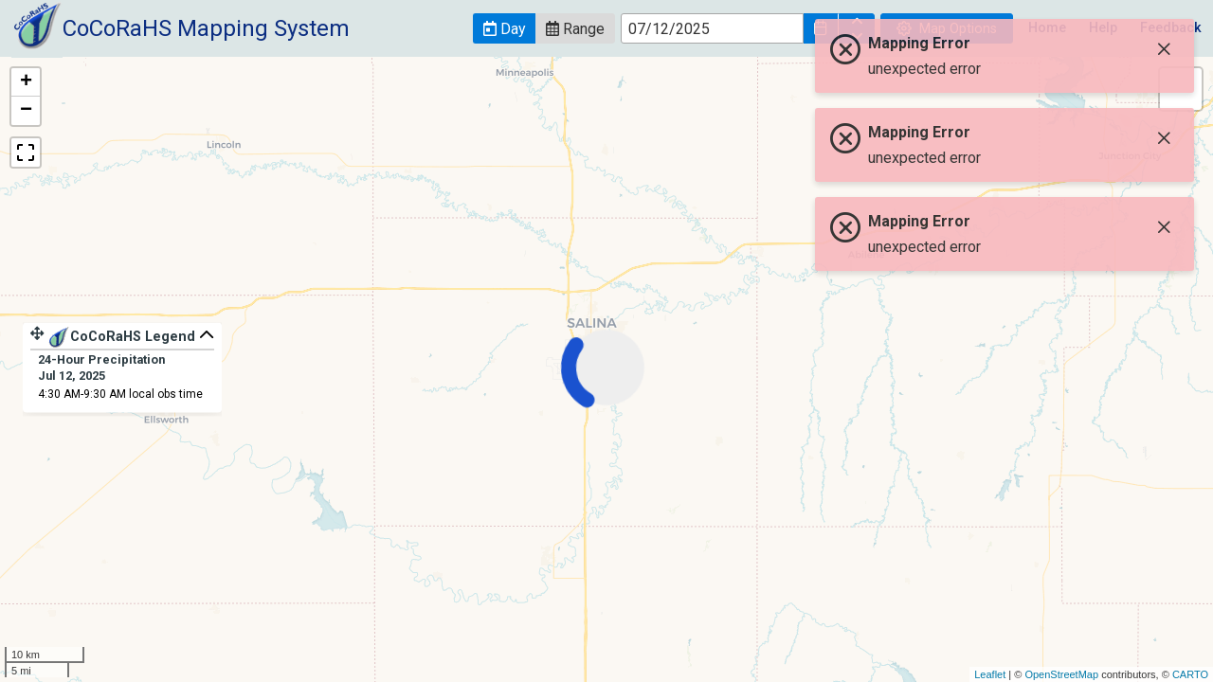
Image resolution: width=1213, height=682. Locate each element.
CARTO (1190, 674)
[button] (504, 28)
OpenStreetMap (1061, 674)
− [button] (26, 111)
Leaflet (989, 674)
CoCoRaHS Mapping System (206, 28)
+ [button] (26, 82)
